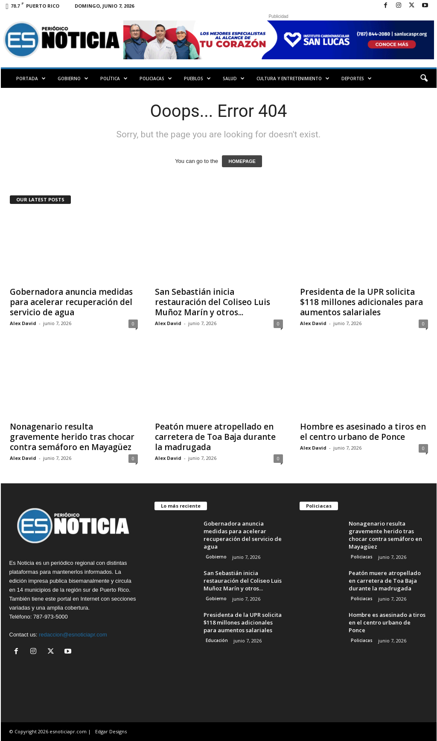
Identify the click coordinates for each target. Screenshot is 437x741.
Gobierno (73, 78)
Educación (217, 640)
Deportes (356, 78)
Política (114, 78)
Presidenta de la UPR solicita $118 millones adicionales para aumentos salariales (361, 302)
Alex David (23, 323)
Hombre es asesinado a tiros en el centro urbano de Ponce (363, 431)
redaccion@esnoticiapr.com (73, 634)
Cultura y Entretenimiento (292, 78)
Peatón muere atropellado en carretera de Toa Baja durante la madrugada (215, 437)
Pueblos (197, 78)
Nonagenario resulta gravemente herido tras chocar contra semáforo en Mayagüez (72, 437)
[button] (423, 78)
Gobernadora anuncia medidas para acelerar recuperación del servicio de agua (71, 302)
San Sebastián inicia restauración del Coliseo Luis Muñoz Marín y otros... (212, 302)
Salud (234, 78)
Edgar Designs (111, 731)
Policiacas (156, 78)
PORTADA (31, 78)
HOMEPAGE (241, 161)
